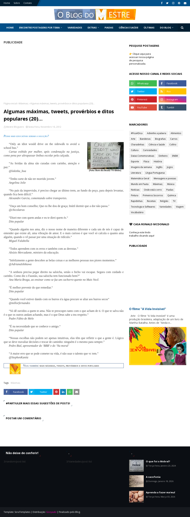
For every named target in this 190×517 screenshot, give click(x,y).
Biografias (160, 138)
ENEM (175, 155)
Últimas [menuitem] (149, 27)
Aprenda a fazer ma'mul (160, 492)
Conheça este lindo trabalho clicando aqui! (141, 234)
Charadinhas (137, 144)
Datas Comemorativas (142, 155)
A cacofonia (153, 477)
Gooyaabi (51, 512)
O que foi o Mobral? (158, 461)
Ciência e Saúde (157, 144)
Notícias (135, 189)
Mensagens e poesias (165, 178)
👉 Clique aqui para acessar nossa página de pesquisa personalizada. (141, 58)
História (158, 161)
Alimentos (176, 133)
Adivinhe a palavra (156, 133)
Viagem (180, 206)
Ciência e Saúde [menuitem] (128, 27)
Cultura (134, 150)
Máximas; (23, 103)
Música (170, 184)
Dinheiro (163, 155)
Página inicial (10, 103)
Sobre (17, 3)
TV (174, 201)
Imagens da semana (141, 167)
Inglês (159, 167)
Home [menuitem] (10, 27)
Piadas (169, 189)
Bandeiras (145, 138)
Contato (27, 3)
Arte (133, 138)
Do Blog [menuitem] (165, 27)
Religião (164, 201)
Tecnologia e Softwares (143, 206)
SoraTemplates (22, 512)
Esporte (135, 161)
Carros (173, 138)
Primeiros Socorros (153, 195)
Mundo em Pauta (139, 184)
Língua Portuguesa (155, 172)
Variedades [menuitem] (75, 27)
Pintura (134, 195)
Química (171, 195)
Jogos (170, 167)
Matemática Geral (140, 178)
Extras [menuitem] (92, 27)
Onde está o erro (153, 189)
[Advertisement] (63, 72)
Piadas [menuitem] (109, 27)
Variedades (165, 206)
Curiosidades (150, 150)
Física (146, 161)
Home (7, 3)
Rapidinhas (136, 201)
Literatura (136, 172)
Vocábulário (137, 212)
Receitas (151, 201)
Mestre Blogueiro (15, 126)
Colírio (172, 144)
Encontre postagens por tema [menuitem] (39, 27)
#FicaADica (136, 133)
